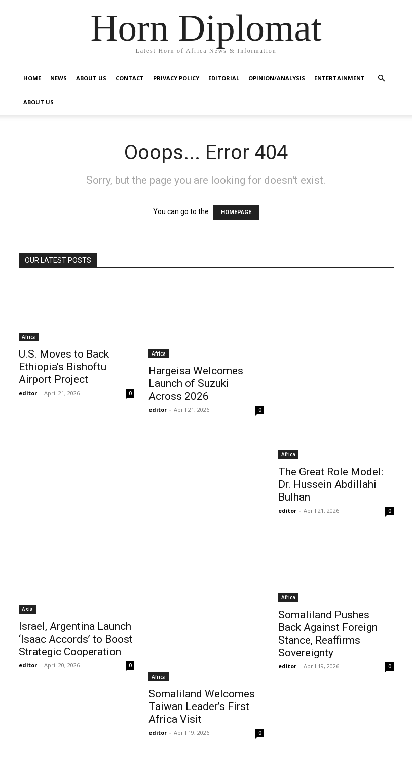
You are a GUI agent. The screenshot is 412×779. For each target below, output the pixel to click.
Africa (29, 336)
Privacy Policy (176, 78)
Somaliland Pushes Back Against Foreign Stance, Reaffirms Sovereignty (328, 634)
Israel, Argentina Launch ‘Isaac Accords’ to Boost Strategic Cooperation (76, 639)
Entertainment (339, 78)
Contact (130, 78)
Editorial (223, 78)
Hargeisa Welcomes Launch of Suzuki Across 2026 (195, 383)
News (58, 78)
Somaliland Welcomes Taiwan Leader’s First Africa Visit (201, 706)
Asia (27, 609)
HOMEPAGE (236, 212)
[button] (381, 78)
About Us (91, 78)
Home (32, 78)
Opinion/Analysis (276, 78)
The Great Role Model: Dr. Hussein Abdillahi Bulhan (330, 484)
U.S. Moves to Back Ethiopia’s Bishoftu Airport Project (64, 366)
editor (28, 393)
